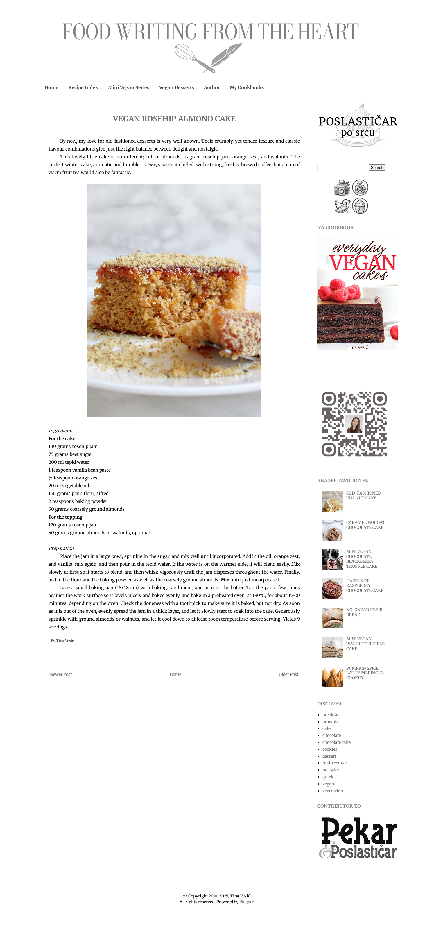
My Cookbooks (247, 87)
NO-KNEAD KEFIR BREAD (364, 612)
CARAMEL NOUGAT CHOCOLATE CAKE (365, 525)
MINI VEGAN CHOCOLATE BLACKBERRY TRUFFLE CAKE (361, 559)
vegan (328, 784)
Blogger (246, 901)
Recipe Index (83, 87)
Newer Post (61, 674)
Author (212, 87)
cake (326, 728)
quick (327, 777)
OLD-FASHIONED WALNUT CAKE (363, 495)
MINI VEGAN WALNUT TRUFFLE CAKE (365, 643)
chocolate (331, 735)
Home (51, 87)
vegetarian (332, 790)
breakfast (331, 714)
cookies (329, 749)
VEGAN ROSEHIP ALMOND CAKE (174, 118)
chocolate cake (336, 742)
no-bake (330, 770)
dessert (329, 756)
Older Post (288, 674)
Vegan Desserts (176, 87)
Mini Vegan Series (128, 87)
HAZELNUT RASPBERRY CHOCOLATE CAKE (364, 585)
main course (334, 763)
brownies (331, 721)
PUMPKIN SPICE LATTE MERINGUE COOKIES (365, 673)
